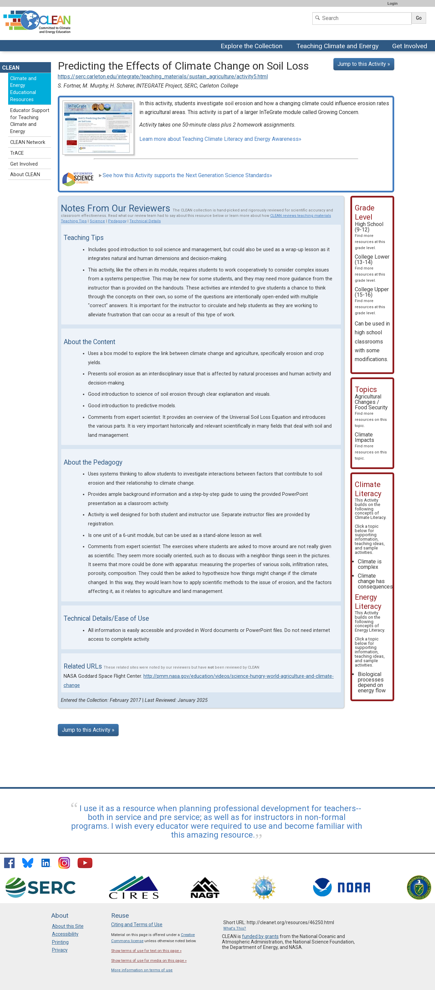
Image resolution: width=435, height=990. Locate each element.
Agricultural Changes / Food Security (371, 410)
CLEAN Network (27, 142)
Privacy (60, 950)
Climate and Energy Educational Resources (23, 89)
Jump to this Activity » (363, 64)
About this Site (68, 926)
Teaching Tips (74, 221)
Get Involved (410, 46)
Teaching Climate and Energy (338, 46)
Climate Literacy (370, 517)
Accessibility (65, 934)
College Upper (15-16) (372, 300)
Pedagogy (117, 221)
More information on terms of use (142, 970)
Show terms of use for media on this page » (149, 960)
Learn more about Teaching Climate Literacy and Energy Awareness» (220, 139)
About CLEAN (25, 175)
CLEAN (10, 67)
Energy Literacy (369, 630)
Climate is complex (370, 564)
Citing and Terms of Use (136, 924)
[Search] (362, 18)
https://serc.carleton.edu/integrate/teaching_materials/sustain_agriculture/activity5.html (163, 76)
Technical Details (145, 221)
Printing (60, 942)
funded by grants (260, 936)
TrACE (17, 153)
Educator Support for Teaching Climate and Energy (29, 121)
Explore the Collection (253, 46)
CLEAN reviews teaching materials (300, 215)
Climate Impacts (371, 446)
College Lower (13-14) (372, 268)
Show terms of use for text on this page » (146, 951)
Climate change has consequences (375, 581)
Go (419, 18)
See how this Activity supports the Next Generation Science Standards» (185, 175)
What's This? (234, 928)
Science (97, 221)
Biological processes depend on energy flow (372, 682)
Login (392, 3)
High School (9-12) (370, 235)
